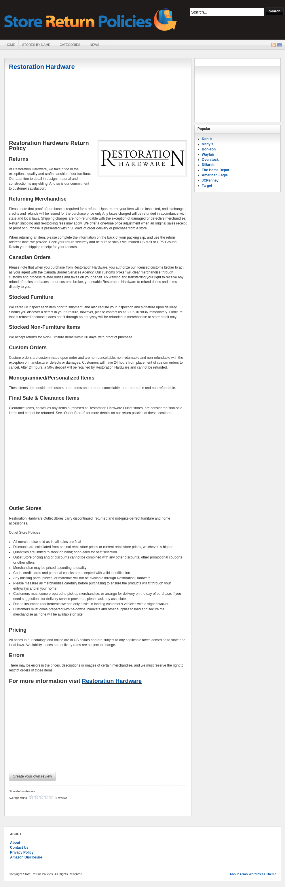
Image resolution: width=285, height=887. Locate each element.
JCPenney (210, 180)
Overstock (210, 160)
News (94, 45)
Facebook (279, 45)
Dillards (208, 165)
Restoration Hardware (42, 66)
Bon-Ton (209, 149)
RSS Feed (273, 45)
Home (10, 44)
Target (207, 186)
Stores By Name (36, 45)
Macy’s (207, 144)
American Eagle (215, 175)
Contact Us (19, 848)
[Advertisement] (98, 106)
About (15, 843)
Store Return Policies (90, 18)
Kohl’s (207, 139)
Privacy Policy (21, 852)
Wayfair (208, 154)
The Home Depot (215, 170)
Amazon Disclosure (26, 857)
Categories (69, 45)
